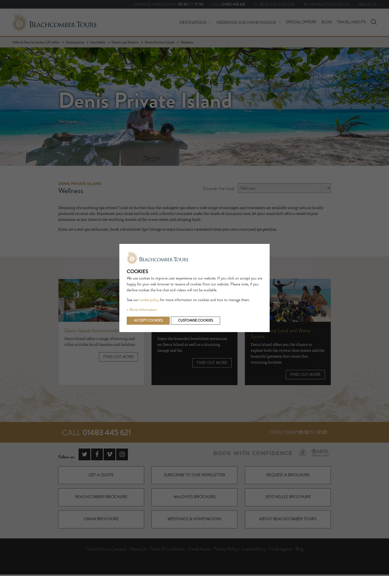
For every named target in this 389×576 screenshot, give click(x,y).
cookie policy (149, 300)
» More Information (142, 309)
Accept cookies (148, 320)
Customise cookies (197, 320)
